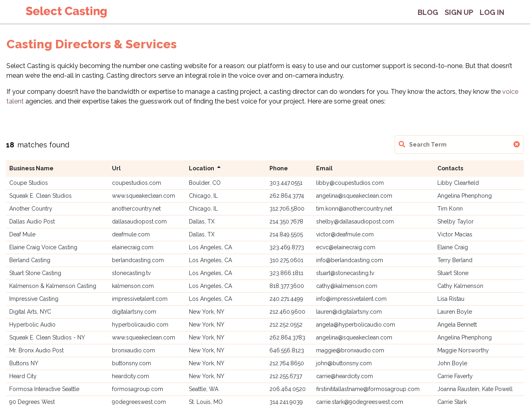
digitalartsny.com (134, 311)
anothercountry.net (136, 208)
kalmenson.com (133, 286)
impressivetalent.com (140, 299)
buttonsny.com (131, 363)
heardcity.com (130, 376)
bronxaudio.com (133, 350)
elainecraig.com (132, 247)
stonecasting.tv (131, 273)
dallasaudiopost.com (139, 221)
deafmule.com (131, 234)
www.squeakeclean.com (143, 195)
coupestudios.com (136, 183)
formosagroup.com (137, 389)
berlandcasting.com (138, 260)
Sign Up (459, 12)
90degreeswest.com (139, 402)
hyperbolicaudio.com (140, 324)
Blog (428, 12)
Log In (492, 12)
